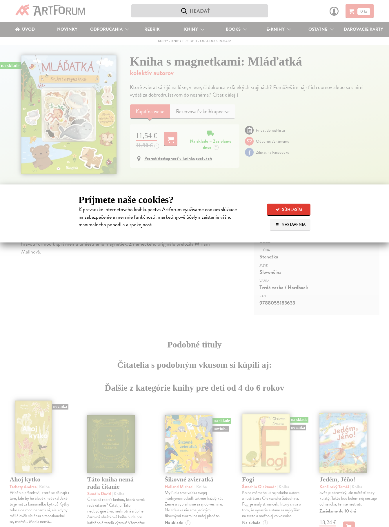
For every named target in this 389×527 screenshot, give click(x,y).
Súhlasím (289, 210)
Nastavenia (290, 225)
